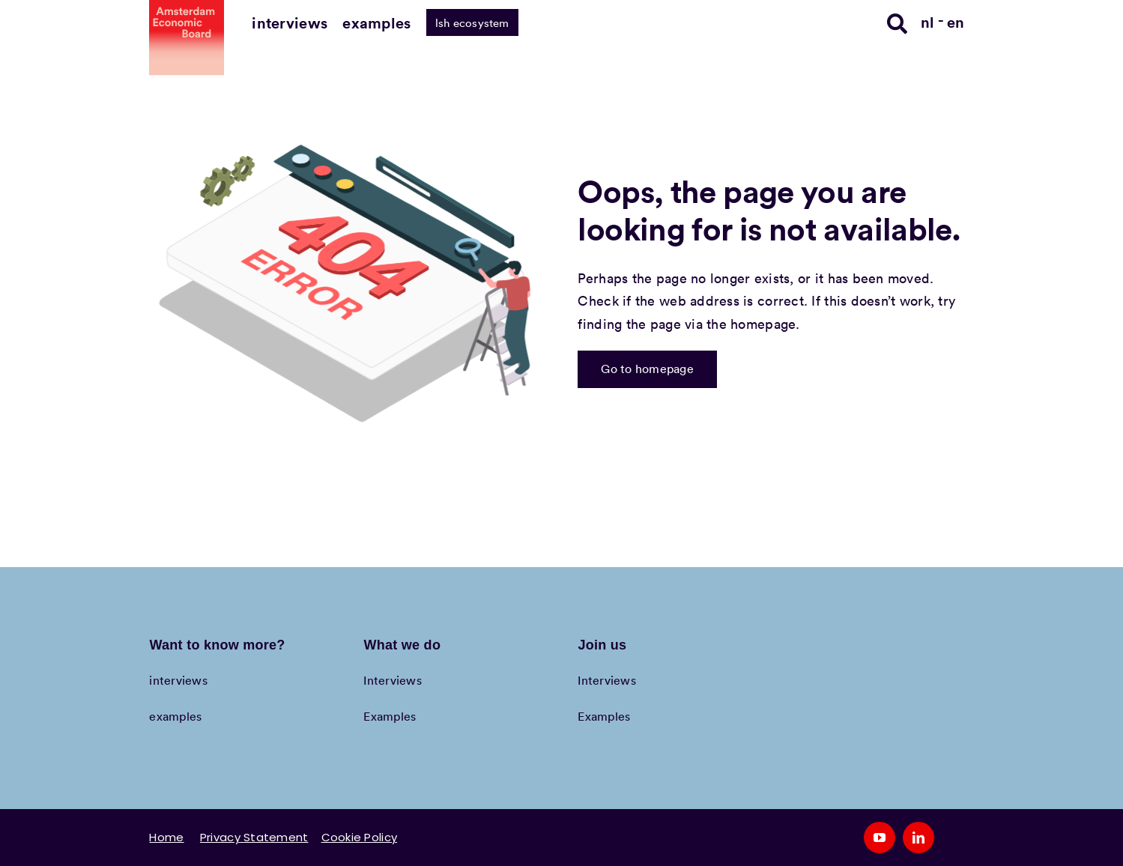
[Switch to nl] (932, 21)
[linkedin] (918, 837)
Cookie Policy (359, 837)
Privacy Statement (254, 837)
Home (166, 837)
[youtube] (879, 837)
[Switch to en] (956, 21)
